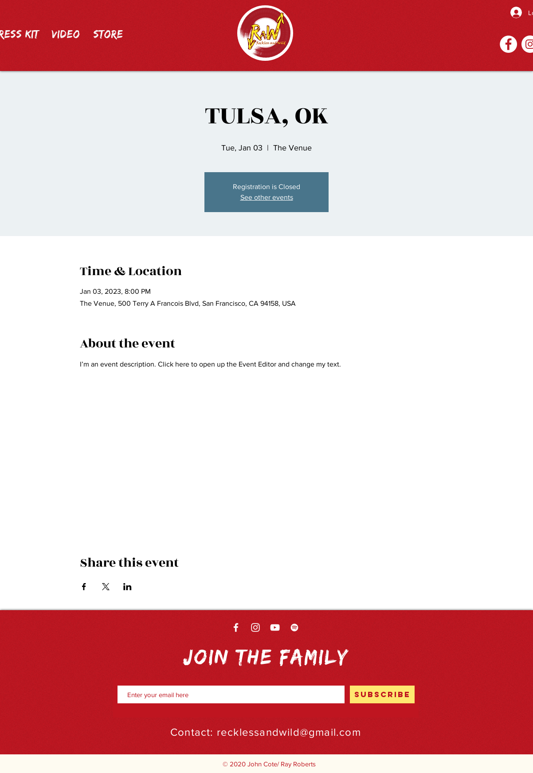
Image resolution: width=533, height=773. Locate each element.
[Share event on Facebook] (84, 586)
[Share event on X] (106, 586)
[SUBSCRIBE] (382, 694)
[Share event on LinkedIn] (127, 586)
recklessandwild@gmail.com (289, 732)
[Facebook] (508, 44)
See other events (266, 197)
